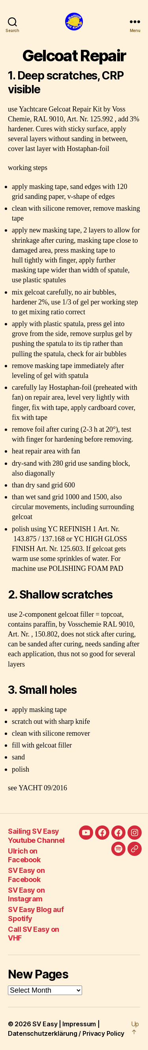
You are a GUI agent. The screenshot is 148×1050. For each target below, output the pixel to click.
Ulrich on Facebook (24, 855)
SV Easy (44, 1024)
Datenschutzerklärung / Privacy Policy (66, 1033)
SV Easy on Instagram (26, 894)
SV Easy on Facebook (26, 875)
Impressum (79, 1024)
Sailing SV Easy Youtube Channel (36, 835)
